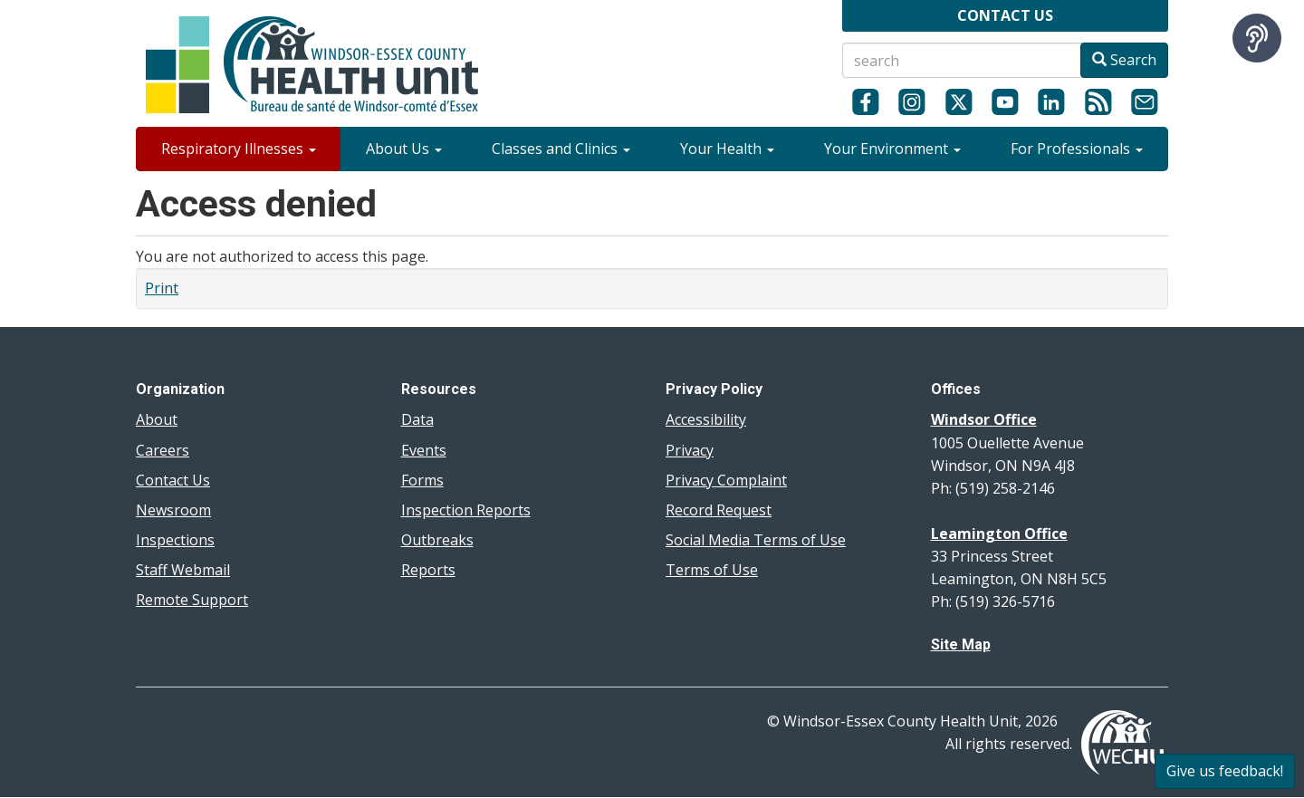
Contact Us (173, 480)
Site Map (961, 644)
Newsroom (173, 510)
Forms (422, 480)
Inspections (175, 540)
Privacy (690, 450)
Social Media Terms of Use (756, 540)
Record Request (719, 510)
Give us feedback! (1224, 771)
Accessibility (706, 419)
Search (1124, 60)
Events (423, 450)
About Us (404, 149)
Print (161, 288)
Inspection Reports (466, 510)
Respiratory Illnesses (238, 149)
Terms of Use (712, 570)
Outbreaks (437, 540)
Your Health (727, 149)
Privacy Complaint (726, 480)
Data (417, 419)
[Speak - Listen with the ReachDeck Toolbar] (1256, 38)
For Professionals (1077, 149)
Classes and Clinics (561, 149)
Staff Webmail (183, 570)
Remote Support (192, 600)
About (156, 419)
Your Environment (892, 149)
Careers (162, 450)
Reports (428, 570)
